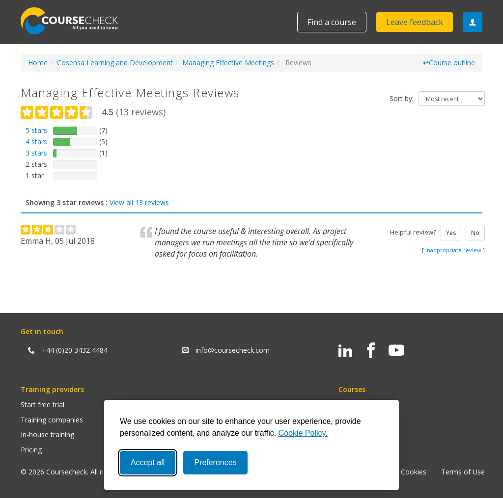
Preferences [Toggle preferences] (215, 462)
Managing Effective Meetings (228, 62)
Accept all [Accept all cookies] (148, 462)
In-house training (47, 434)
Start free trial (42, 404)
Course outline (449, 62)
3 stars (36, 152)
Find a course (331, 22)
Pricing (31, 449)
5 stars (36, 130)
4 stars (36, 141)
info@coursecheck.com (233, 350)
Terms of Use (463, 471)
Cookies (413, 471)
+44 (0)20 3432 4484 (75, 350)
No (475, 233)
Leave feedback (414, 22)
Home (38, 62)
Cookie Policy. (303, 433)
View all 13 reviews (139, 202)
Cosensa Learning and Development (115, 62)
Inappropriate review (453, 250)
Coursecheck (75, 20)
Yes (451, 233)
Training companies (52, 419)
